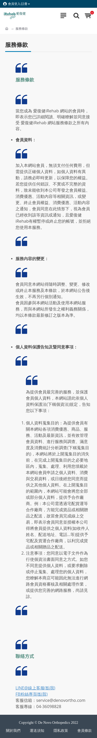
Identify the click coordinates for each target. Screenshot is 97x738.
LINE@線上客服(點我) (35, 688)
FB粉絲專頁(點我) (32, 694)
